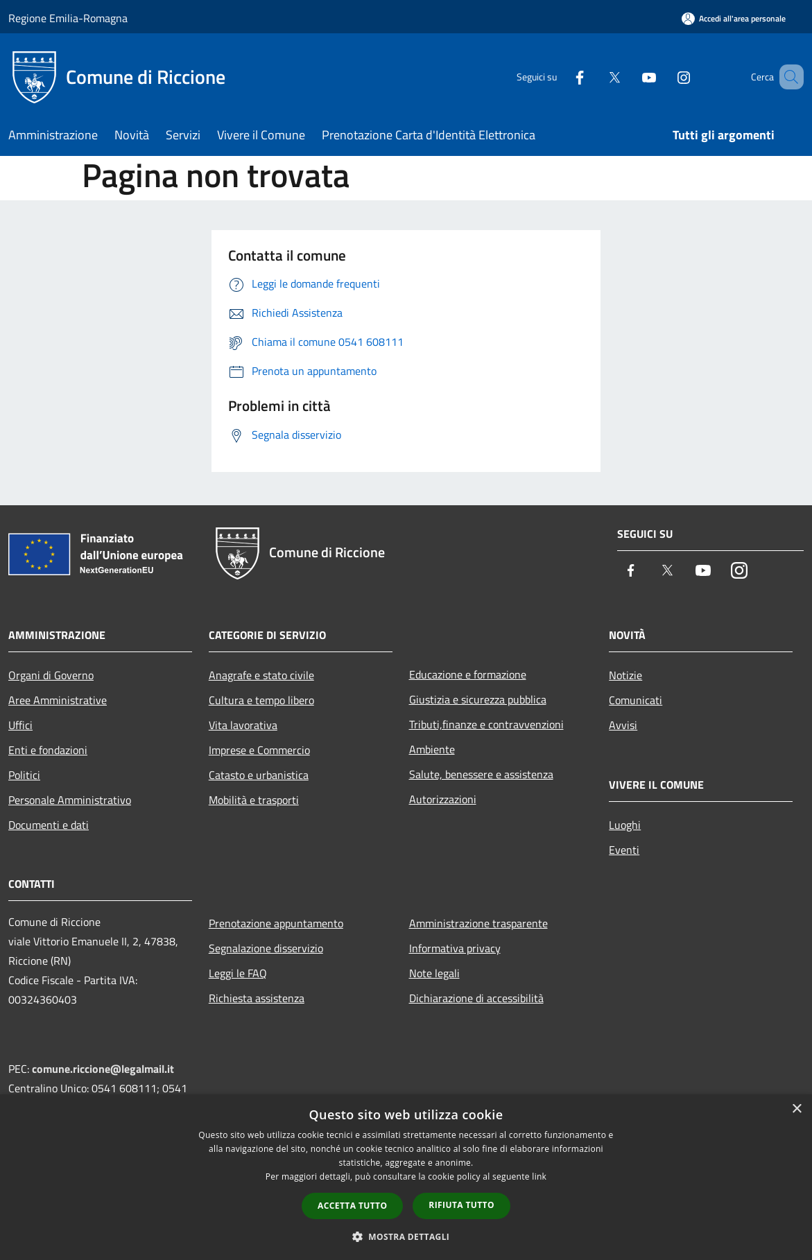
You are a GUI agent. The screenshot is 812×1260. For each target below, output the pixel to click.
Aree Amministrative (57, 700)
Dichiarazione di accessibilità (476, 998)
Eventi (624, 849)
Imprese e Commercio (259, 750)
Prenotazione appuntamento (276, 923)
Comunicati (635, 700)
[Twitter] (594, 76)
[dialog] (406, 1177)
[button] (406, 1236)
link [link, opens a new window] (539, 1176)
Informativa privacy (455, 948)
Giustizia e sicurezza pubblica (477, 699)
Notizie (625, 675)
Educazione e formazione (467, 674)
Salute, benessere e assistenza (481, 774)
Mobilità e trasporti (254, 799)
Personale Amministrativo (69, 799)
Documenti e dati (48, 824)
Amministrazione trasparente (478, 923)
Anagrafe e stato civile (261, 675)
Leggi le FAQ (238, 973)
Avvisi (623, 725)
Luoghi (625, 824)
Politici (24, 775)
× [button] (796, 1109)
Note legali (434, 973)
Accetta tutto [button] (352, 1205)
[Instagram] (663, 76)
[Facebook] (559, 76)
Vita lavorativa (243, 725)
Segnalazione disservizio (266, 948)
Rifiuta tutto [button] (461, 1205)
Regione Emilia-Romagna (68, 18)
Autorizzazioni (442, 799)
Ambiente (432, 749)
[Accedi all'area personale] (734, 18)
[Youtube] (629, 76)
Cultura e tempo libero (261, 700)
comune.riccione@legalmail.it (103, 1068)
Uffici (20, 725)
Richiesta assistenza (256, 998)
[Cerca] (787, 77)
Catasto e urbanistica (259, 775)
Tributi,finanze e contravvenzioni (486, 724)
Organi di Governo (51, 675)
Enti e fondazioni (47, 750)
